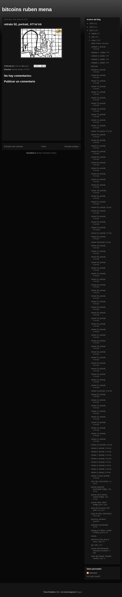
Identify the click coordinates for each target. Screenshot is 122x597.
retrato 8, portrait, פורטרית (101, 452)
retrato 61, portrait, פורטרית (98, 180)
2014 (91, 27)
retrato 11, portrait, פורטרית (98, 440)
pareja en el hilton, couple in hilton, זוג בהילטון (101, 531)
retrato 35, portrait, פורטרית (98, 314)
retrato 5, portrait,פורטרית (101, 462)
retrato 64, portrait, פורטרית (98, 164)
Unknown (93, 573)
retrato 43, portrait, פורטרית (98, 269)
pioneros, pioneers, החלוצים (98, 520)
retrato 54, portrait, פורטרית (98, 217)
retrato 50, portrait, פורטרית (98, 238)
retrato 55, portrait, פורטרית (98, 212)
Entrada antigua (72, 146)
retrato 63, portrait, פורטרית (98, 169)
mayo (94, 40)
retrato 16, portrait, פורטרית (98, 418)
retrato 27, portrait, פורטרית (98, 358)
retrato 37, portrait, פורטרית (98, 303)
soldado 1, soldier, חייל (100, 63)
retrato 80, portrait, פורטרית (98, 76)
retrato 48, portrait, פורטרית (98, 247)
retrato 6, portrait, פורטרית (101, 459)
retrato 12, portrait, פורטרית (98, 434)
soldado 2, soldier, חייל (100, 59)
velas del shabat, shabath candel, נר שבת (101, 557)
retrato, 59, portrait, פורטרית (98, 191)
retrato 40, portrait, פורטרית (98, 286)
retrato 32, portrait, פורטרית (98, 330)
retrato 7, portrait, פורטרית (101, 455)
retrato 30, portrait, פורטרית (98, 342)
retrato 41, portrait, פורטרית (98, 280)
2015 (91, 23)
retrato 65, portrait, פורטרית (98, 158)
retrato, (94, 536)
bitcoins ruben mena (27, 9)
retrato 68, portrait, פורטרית (98, 141)
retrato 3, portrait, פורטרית (101, 469)
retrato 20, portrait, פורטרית (98, 395)
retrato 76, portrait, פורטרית (98, 99)
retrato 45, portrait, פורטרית (98, 263)
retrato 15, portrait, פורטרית (98, 423)
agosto (94, 33)
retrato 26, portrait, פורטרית (98, 364)
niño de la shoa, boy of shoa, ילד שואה (100, 540)
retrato (20, 69)
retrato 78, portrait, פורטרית (98, 87)
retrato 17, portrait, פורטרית (98, 412)
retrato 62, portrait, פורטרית (98, 175)
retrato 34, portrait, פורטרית (98, 319)
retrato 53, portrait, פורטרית (98, 223)
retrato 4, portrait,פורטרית (101, 465)
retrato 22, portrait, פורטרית (98, 386)
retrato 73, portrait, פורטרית (98, 115)
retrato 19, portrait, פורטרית (98, 401)
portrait (14, 69)
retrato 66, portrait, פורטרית (98, 152)
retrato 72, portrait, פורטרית (98, 121)
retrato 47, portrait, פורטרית (98, 252)
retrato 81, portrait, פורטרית (98, 71)
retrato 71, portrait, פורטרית (98, 127)
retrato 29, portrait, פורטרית (98, 347)
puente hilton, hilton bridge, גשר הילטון (99, 503)
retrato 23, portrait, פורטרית (98, 381)
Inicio (43, 146)
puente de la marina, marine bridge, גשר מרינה (99, 497)
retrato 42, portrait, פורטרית (98, 275)
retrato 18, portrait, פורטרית (98, 407)
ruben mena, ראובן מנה (100, 43)
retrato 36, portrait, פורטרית (98, 308)
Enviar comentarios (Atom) (46, 153)
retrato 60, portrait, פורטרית (98, 186)
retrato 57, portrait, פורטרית (98, 203)
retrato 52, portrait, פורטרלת (98, 229)
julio (93, 37)
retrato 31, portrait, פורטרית (98, 336)
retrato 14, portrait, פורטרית (98, 429)
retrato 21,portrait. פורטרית (101, 391)
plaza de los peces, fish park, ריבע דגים (100, 509)
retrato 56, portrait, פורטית (101, 207)
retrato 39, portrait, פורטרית (98, 291)
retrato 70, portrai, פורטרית (101, 131)
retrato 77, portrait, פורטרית (98, 93)
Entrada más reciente (13, 146)
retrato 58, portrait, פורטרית (98, 197)
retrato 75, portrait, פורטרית (98, 104)
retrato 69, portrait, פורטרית (98, 136)
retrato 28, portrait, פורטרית (98, 353)
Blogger (79, 592)
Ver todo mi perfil (93, 576)
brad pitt (94, 66)
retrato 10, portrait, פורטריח (101, 445)
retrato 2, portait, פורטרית (101, 472)
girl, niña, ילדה (96, 545)
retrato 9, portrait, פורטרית (101, 448)
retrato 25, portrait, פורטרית (98, 370)
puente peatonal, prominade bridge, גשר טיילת (101, 489)
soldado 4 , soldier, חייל (100, 52)
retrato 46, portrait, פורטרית (98, 258)
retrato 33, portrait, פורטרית (98, 325)
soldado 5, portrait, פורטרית (98, 48)
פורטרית (26, 69)
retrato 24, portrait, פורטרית (98, 375)
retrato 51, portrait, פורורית (101, 233)
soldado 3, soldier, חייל (100, 56)
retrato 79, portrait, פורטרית (98, 82)
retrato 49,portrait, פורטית (101, 242)
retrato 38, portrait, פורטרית (98, 297)
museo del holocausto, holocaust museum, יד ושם (100, 550)
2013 (91, 30)
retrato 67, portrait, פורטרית (98, 147)
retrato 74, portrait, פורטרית (98, 110)
